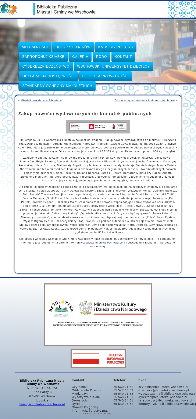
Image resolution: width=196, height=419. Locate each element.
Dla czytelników (73, 47)
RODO (101, 56)
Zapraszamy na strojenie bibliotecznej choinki (144, 100)
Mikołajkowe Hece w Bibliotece (41, 100)
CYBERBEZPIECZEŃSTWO (46, 66)
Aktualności (35, 47)
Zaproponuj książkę (43, 56)
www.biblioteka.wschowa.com (105, 242)
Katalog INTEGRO (115, 47)
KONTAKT (123, 56)
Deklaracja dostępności (48, 76)
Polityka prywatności (105, 76)
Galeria (80, 56)
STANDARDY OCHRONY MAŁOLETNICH (57, 86)
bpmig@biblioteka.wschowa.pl (42, 404)
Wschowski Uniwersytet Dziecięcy (113, 66)
